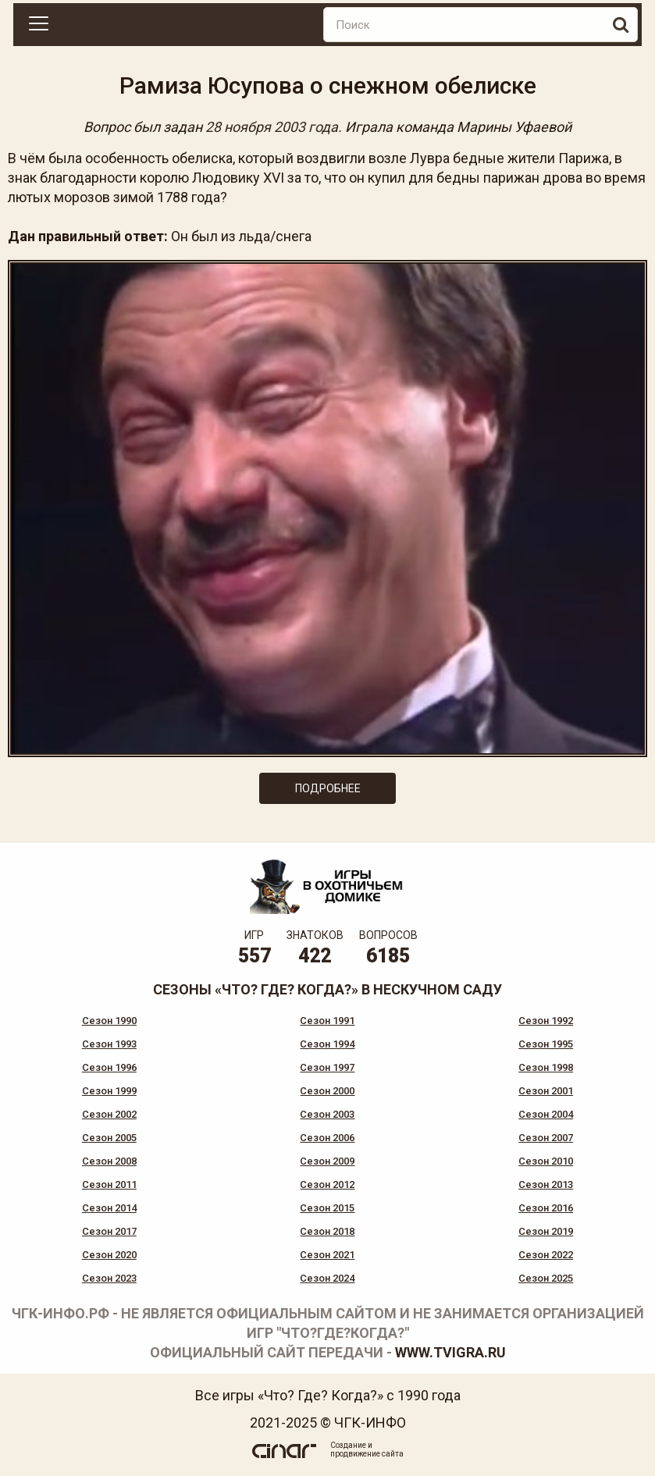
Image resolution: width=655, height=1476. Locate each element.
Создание (348, 1445)
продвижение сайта (367, 1453)
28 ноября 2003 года (271, 127)
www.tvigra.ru (450, 1352)
